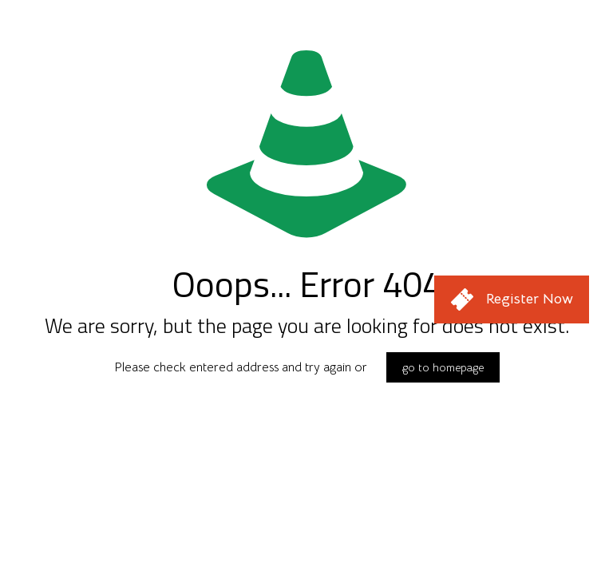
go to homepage (443, 367)
